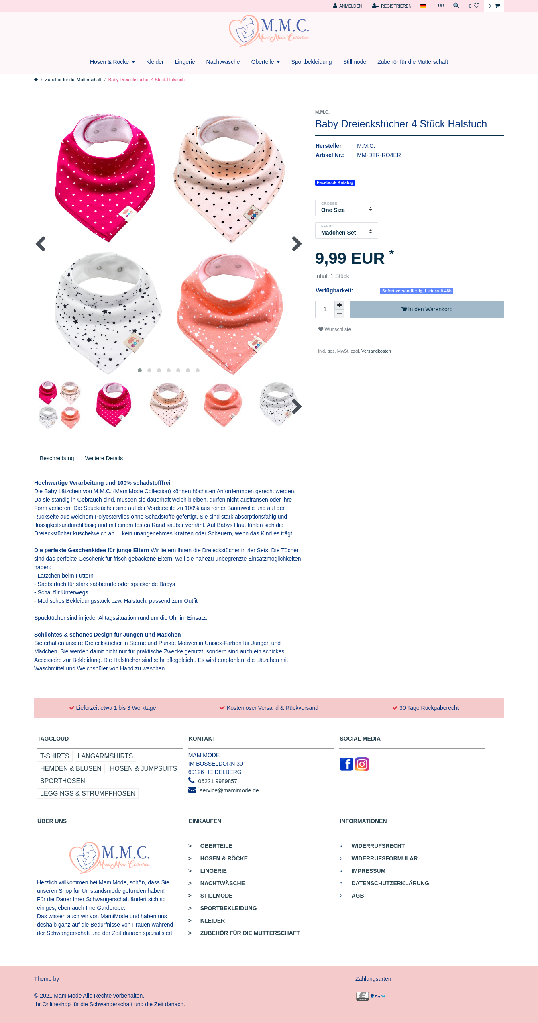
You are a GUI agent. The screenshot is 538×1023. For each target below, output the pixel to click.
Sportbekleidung (311, 62)
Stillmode (355, 62)
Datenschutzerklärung (390, 883)
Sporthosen (62, 781)
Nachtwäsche (223, 62)
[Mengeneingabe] (324, 309)
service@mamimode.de (229, 790)
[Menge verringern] (339, 314)
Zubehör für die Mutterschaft (412, 62)
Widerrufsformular (384, 858)
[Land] (423, 6)
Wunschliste (334, 329)
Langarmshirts (105, 756)
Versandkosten (376, 351)
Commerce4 (77, 979)
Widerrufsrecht (378, 846)
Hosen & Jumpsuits (143, 768)
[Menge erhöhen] (339, 305)
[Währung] (439, 6)
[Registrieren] (392, 6)
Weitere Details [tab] (104, 458)
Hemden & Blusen (71, 768)
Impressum (368, 871)
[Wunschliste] (474, 6)
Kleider (155, 62)
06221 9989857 (217, 781)
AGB (357, 895)
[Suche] (456, 6)
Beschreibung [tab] (57, 458)
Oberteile (262, 62)
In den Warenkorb (427, 309)
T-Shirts (54, 756)
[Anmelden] (347, 6)
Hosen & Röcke (109, 62)
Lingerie (185, 62)
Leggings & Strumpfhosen (87, 793)
